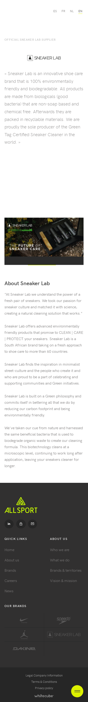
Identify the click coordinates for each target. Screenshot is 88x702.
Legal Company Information (44, 675)
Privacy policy (44, 688)
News (8, 590)
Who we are (59, 549)
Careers (10, 580)
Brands (10, 570)
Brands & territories (65, 570)
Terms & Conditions (44, 681)
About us (11, 559)
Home (9, 549)
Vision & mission (63, 580)
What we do (59, 559)
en (80, 11)
